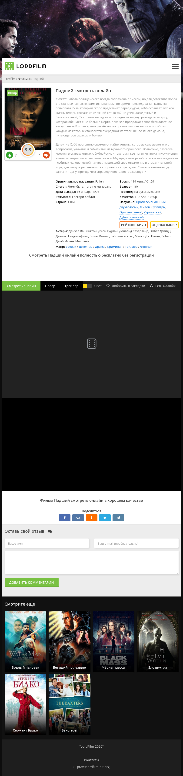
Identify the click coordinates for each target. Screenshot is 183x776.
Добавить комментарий (31, 582)
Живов (145, 207)
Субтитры (158, 207)
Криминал (114, 246)
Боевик (71, 246)
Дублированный (132, 217)
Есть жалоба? (163, 286)
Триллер (131, 246)
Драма (100, 246)
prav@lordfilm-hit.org (93, 767)
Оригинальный (131, 212)
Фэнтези (146, 246)
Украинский (152, 212)
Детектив (85, 246)
